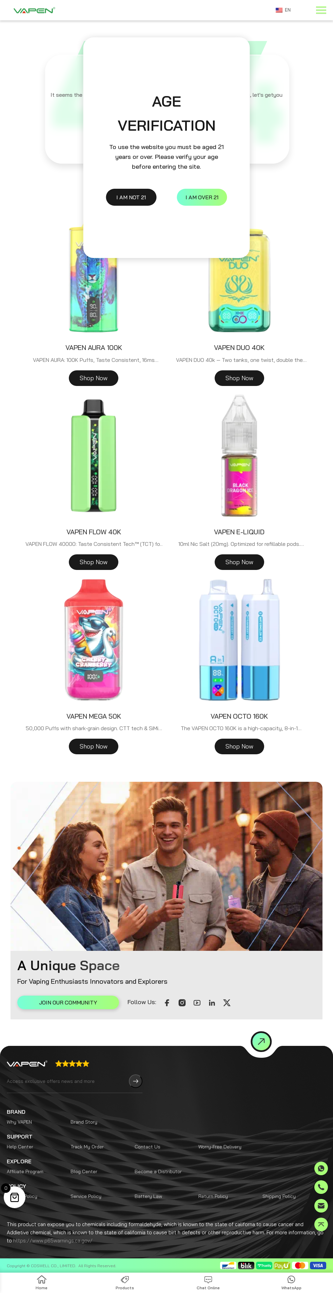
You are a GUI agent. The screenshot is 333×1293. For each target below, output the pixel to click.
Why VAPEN (19, 1122)
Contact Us (147, 1147)
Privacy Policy (22, 1196)
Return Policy (213, 1196)
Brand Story (84, 1122)
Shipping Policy (279, 1196)
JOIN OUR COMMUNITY (68, 1002)
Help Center (20, 1147)
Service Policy (86, 1196)
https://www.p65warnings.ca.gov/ (53, 1240)
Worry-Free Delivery (219, 1147)
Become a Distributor (158, 1171)
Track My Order (87, 1147)
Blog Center (84, 1171)
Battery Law (148, 1196)
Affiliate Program (25, 1171)
